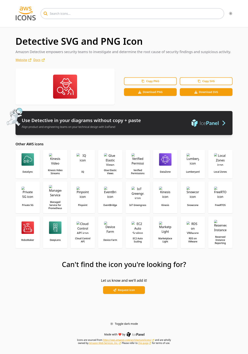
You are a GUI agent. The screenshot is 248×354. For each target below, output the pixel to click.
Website (21, 60)
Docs (36, 60)
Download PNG (150, 92)
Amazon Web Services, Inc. (103, 343)
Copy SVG (206, 81)
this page (143, 343)
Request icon (124, 290)
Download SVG (206, 92)
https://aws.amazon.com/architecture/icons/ (127, 340)
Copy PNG (150, 81)
